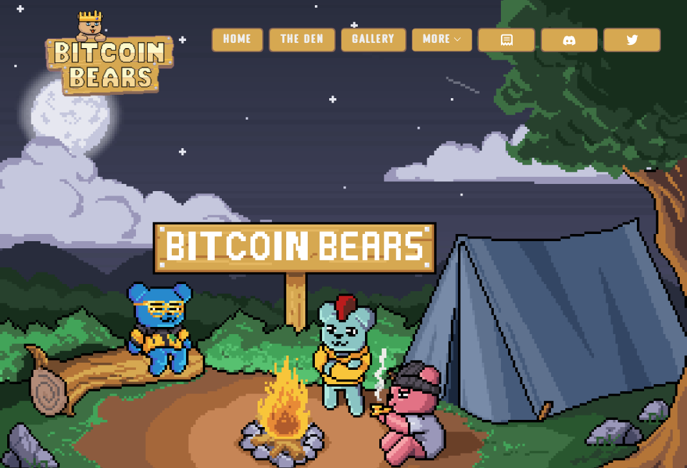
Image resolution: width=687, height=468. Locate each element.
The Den (302, 39)
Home (237, 39)
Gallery (373, 39)
